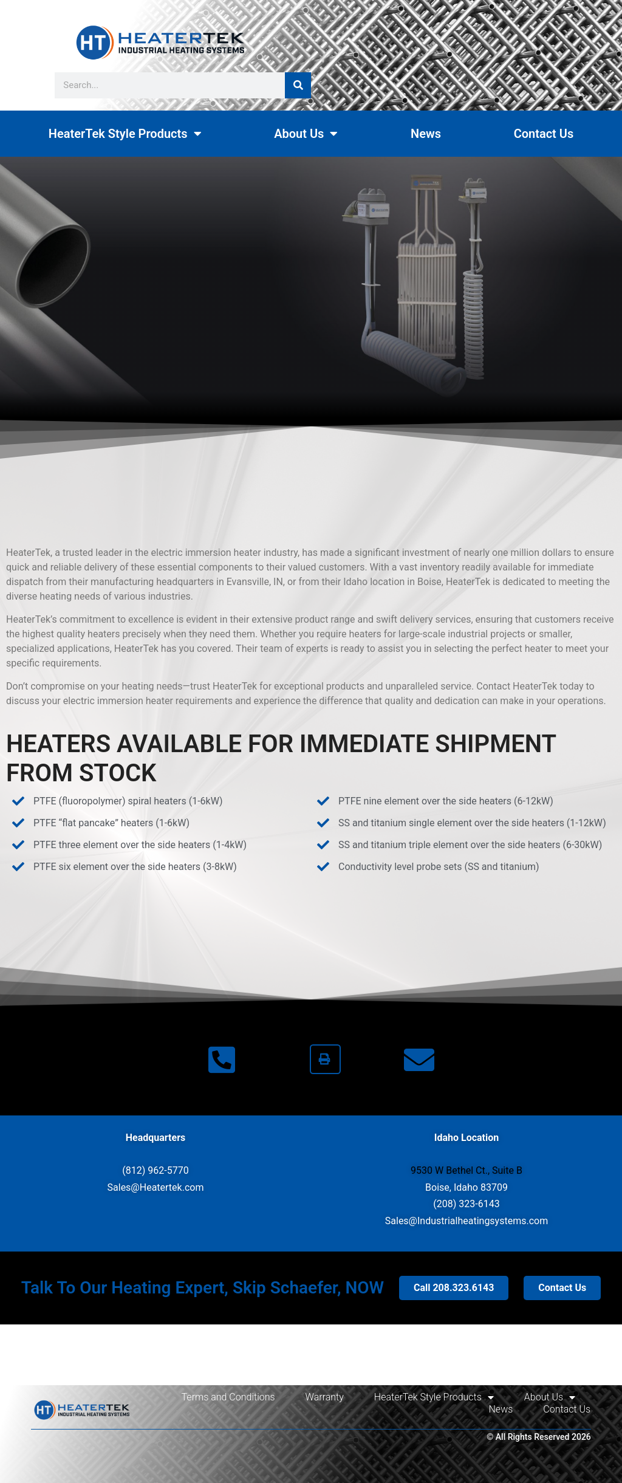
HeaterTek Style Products (125, 134)
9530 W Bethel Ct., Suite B (466, 1170)
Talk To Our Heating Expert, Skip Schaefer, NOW (202, 1288)
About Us (306, 134)
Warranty (325, 1397)
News (426, 133)
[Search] (298, 85)
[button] (325, 1059)
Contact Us (544, 133)
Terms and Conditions (228, 1397)
